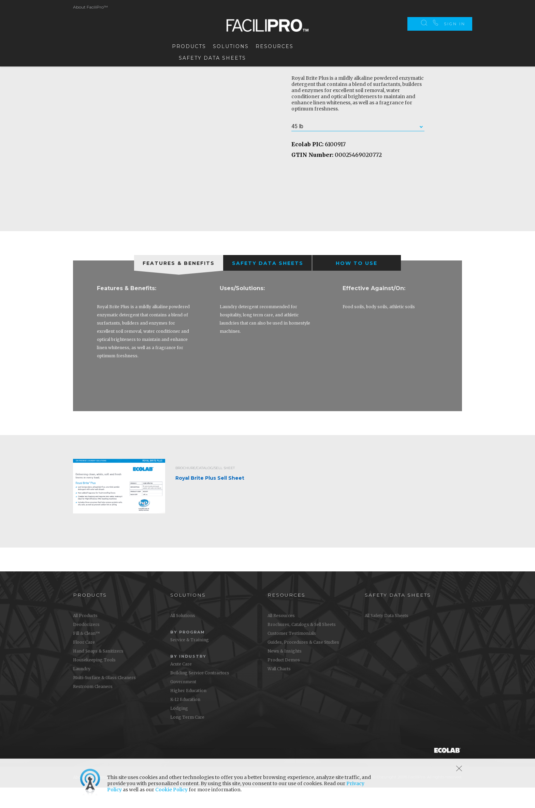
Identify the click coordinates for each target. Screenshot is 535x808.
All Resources (281, 636)
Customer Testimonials (292, 653)
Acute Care (181, 684)
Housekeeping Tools (94, 680)
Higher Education (188, 711)
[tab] (178, 283)
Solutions (231, 45)
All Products (85, 636)
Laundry (81, 689)
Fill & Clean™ (86, 653)
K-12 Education (185, 719)
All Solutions (182, 636)
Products (189, 45)
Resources (274, 45)
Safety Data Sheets (212, 57)
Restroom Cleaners (93, 706)
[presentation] (178, 283)
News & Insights (285, 671)
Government (183, 702)
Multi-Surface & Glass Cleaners (104, 698)
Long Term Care (187, 737)
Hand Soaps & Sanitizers (98, 671)
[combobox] (357, 147)
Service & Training (189, 660)
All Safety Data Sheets (386, 636)
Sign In (454, 6)
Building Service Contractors (199, 693)
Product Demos (284, 680)
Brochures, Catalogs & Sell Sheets (302, 644)
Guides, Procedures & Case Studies (303, 662)
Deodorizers (86, 644)
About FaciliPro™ (90, 5)
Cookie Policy (171, 790)
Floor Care (84, 662)
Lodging (179, 728)
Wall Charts (279, 689)
